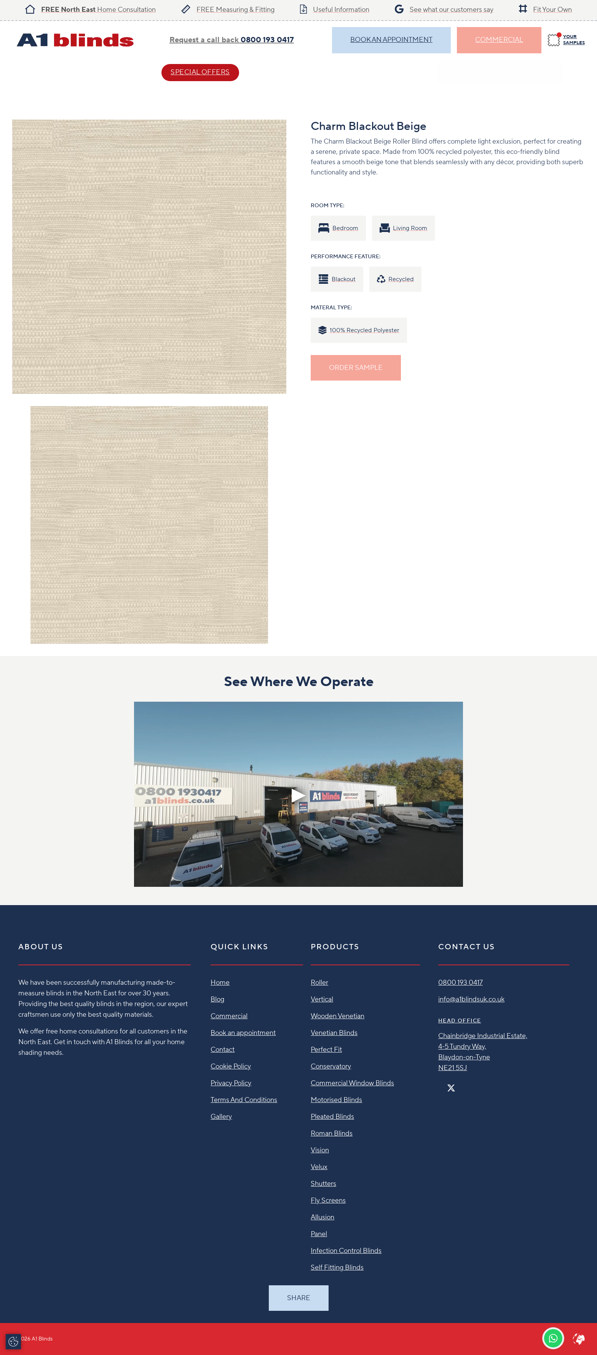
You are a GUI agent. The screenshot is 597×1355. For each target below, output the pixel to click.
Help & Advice (111, 72)
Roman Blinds (332, 1133)
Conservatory (331, 1066)
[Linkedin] (473, 1084)
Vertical (322, 999)
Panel (319, 1234)
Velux (319, 1167)
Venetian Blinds (334, 1033)
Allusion (322, 1217)
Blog (217, 999)
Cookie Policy (231, 1066)
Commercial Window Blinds (352, 1083)
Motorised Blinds (336, 1100)
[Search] (577, 72)
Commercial (499, 39)
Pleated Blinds (332, 1116)
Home (220, 982)
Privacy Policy (231, 1083)
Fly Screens (328, 1200)
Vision (320, 1150)
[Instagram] (461, 1084)
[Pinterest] (467, 1084)
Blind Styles (36, 72)
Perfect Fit (326, 1049)
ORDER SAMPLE (356, 367)
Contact (280, 72)
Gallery (221, 1116)
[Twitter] (451, 1088)
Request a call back (231, 40)
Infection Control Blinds (346, 1250)
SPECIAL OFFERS (200, 72)
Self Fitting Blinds (337, 1267)
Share (298, 1298)
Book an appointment (243, 1033)
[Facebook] (441, 1084)
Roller (319, 982)
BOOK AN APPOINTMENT (391, 39)
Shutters (323, 1183)
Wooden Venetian (337, 1016)
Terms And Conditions (244, 1100)
